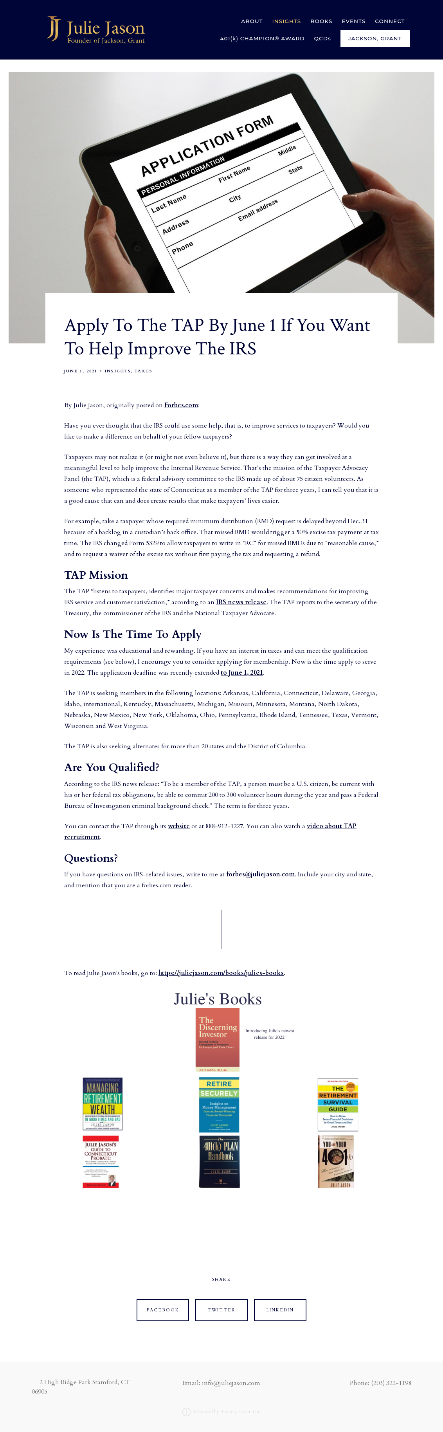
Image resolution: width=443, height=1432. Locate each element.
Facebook (163, 1310)
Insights (117, 371)
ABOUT (252, 21)
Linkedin (280, 1310)
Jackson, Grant (375, 38)
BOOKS (321, 21)
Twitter (221, 1310)
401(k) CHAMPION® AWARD (262, 38)
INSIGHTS (286, 21)
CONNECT (390, 21)
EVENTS (354, 21)
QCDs (322, 38)
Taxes (144, 371)
